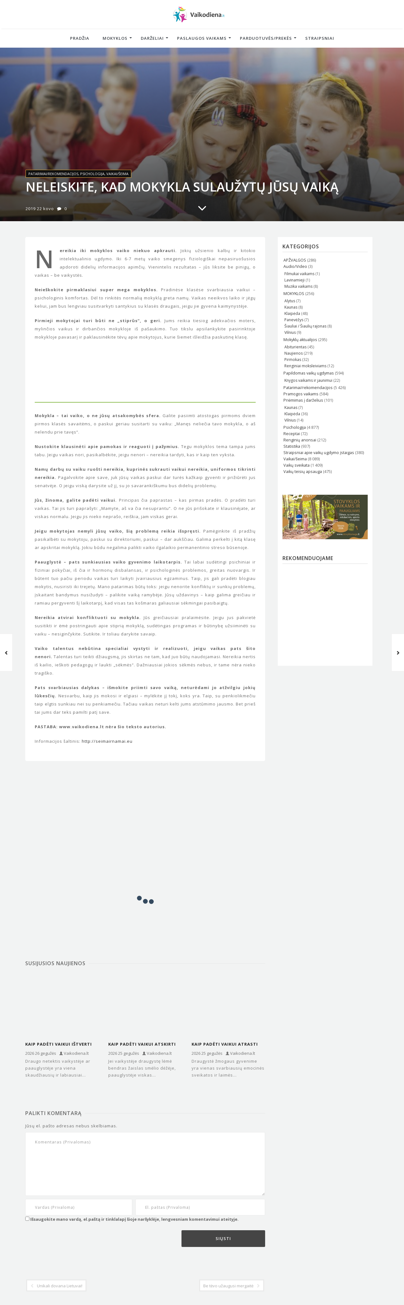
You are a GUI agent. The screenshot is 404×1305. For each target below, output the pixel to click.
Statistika (291, 446)
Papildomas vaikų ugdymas (308, 373)
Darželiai (152, 38)
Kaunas (290, 307)
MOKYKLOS (293, 293)
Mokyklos (115, 38)
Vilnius (290, 332)
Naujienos (293, 353)
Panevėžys (293, 319)
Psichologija (92, 173)
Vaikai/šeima (117, 173)
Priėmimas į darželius (303, 400)
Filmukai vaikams (299, 273)
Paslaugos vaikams (202, 38)
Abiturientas (295, 347)
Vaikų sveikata (296, 465)
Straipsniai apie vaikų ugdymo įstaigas (318, 452)
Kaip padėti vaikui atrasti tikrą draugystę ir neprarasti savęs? (225, 1044)
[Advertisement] (145, 805)
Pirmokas (292, 359)
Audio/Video (295, 266)
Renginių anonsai (299, 440)
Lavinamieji (294, 280)
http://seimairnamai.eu (107, 741)
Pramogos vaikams (300, 394)
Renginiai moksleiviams (305, 366)
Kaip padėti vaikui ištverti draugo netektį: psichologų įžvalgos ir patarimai (58, 1044)
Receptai (291, 433)
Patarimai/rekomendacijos (53, 173)
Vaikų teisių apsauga (302, 471)
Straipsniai (319, 38)
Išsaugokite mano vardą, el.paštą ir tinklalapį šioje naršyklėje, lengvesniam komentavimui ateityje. (134, 1219)
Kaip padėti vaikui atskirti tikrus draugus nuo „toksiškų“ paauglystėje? (142, 1044)
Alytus (289, 301)
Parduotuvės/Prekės (266, 38)
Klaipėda (292, 313)
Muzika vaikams (298, 286)
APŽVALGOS (294, 260)
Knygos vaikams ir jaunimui (308, 380)
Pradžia (79, 38)
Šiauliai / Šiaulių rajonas (305, 326)
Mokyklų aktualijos (300, 339)
